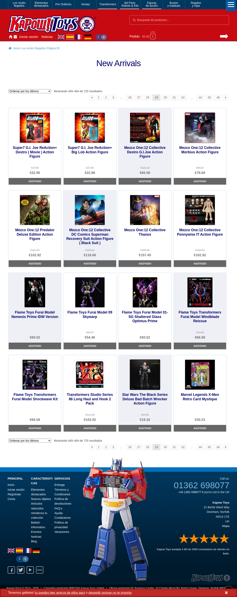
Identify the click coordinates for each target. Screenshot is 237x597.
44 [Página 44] (200, 97)
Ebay (39, 570)
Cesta (11, 499)
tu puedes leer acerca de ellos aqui (60, 592)
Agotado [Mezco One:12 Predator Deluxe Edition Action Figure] (34, 263)
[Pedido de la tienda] (29, 91)
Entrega (59, 484)
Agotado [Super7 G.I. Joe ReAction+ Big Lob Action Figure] (90, 181)
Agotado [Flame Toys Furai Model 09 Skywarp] (90, 346)
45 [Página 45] (209, 97)
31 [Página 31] (174, 97)
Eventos (36, 531)
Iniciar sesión (28, 37)
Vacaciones (61, 531)
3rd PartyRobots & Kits (130, 4)
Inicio (10, 37)
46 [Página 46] (218, 97)
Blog (34, 541)
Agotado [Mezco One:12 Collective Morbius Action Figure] (200, 181)
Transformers (107, 4)
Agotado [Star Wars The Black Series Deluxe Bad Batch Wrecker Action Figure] (145, 428)
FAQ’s (58, 508)
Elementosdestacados (41, 4)
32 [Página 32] (183, 97)
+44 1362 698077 (189, 492)
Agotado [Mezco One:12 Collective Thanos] (145, 263)
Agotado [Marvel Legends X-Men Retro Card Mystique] (200, 428)
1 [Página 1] (98, 97)
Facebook (11, 570)
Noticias (47, 37)
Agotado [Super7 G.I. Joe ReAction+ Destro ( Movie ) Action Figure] (34, 181)
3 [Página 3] (113, 97)
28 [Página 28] (147, 97)
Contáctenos (15, 37)
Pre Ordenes (63, 4)
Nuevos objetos (41, 499)
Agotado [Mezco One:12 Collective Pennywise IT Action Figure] (200, 263)
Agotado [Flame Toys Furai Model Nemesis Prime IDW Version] (34, 346)
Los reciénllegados (19, 4)
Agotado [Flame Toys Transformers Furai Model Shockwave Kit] (34, 428)
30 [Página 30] (165, 97)
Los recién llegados (33, 48)
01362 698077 (201, 485)
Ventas (85, 4)
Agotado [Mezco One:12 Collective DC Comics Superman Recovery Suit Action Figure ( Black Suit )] (90, 263)
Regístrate (14, 494)
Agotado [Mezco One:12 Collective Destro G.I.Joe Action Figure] (145, 181)
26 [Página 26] (129, 97)
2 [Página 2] (106, 97)
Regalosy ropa (196, 4)
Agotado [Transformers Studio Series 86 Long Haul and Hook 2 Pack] (90, 428)
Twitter (20, 570)
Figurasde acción (152, 4)
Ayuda (58, 513)
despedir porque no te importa (109, 592)
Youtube (30, 570)
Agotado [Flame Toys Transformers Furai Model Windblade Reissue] (200, 346)
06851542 (74, 588)
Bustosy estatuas (173, 4)
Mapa (225, 526)
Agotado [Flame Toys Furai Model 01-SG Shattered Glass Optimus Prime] (145, 346)
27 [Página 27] (138, 97)
